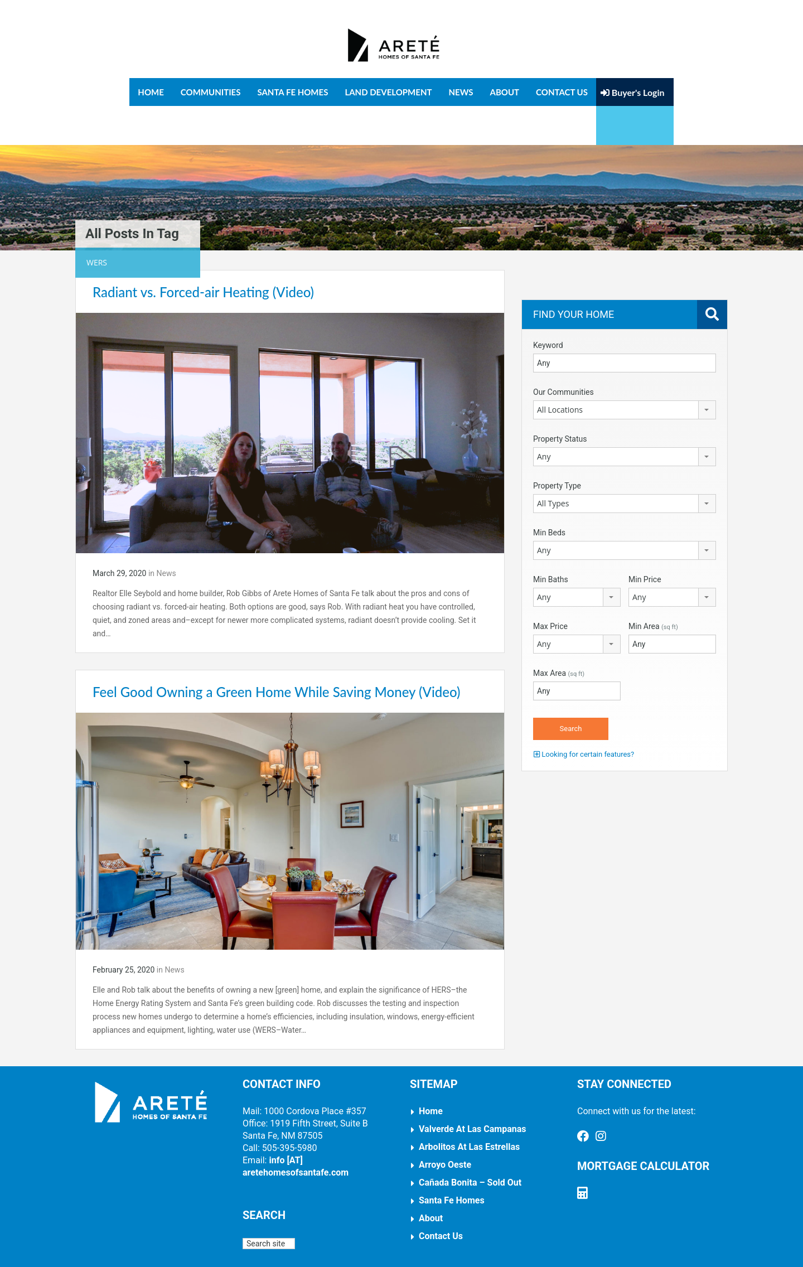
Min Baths (550, 540)
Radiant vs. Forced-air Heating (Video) (203, 253)
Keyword (548, 306)
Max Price (550, 587)
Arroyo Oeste (445, 1126)
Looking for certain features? (584, 715)
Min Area (653, 587)
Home (150, 92)
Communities (211, 92)
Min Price (644, 540)
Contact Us (562, 92)
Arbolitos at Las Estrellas (469, 1108)
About (505, 92)
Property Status (560, 399)
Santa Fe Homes (292, 92)
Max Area (558, 634)
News (460, 92)
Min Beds (549, 493)
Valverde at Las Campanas (472, 1090)
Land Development (388, 92)
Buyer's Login (633, 93)
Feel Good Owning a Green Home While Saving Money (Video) (276, 653)
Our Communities (563, 353)
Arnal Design (413, 1250)
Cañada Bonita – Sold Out (470, 1144)
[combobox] (624, 370)
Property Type (557, 446)
